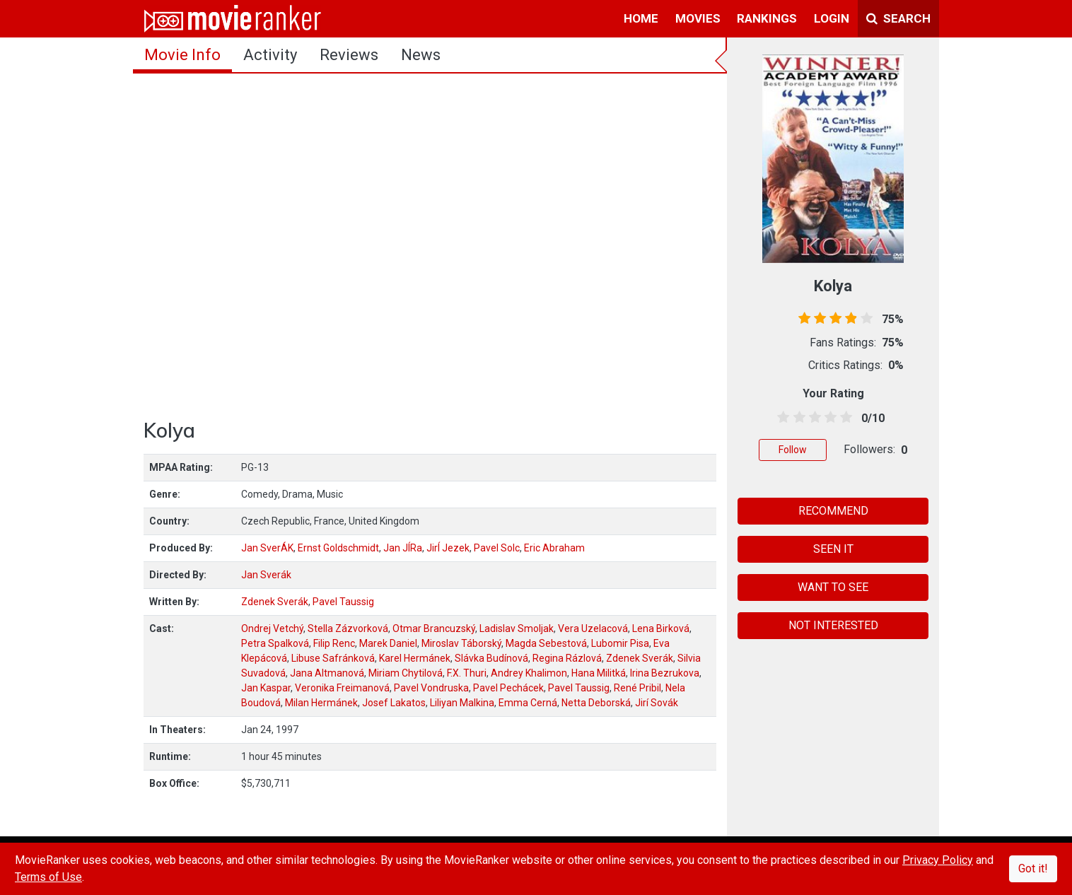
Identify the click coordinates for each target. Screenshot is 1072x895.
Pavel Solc (497, 548)
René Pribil (637, 688)
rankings (767, 18)
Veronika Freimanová (342, 688)
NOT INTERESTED (833, 625)
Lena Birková (660, 628)
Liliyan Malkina (462, 702)
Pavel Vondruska (431, 688)
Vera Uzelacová (593, 628)
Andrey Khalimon (529, 673)
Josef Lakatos (394, 702)
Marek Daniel (388, 643)
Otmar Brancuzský (433, 628)
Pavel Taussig (343, 601)
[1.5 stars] (796, 418)
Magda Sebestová (546, 643)
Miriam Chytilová (405, 673)
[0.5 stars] (781, 418)
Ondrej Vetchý (272, 628)
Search (898, 18)
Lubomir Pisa (620, 643)
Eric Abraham (554, 548)
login (831, 18)
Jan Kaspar (266, 688)
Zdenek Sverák (274, 601)
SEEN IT (833, 549)
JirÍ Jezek (448, 548)
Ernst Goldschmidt (338, 548)
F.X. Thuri (467, 673)
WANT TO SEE (833, 587)
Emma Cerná (528, 702)
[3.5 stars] (828, 418)
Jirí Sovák (656, 702)
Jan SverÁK (267, 548)
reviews (349, 55)
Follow (793, 449)
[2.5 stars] (812, 418)
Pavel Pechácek (508, 688)
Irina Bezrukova (664, 673)
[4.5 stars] (844, 418)
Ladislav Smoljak (516, 628)
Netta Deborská (596, 702)
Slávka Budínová (491, 658)
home (641, 18)
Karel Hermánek (414, 658)
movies (698, 18)
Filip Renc (334, 643)
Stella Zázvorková (348, 628)
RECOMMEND (833, 510)
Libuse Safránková (333, 658)
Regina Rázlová (567, 658)
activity (270, 55)
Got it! (1033, 868)
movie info (182, 55)
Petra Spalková (275, 643)
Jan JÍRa (402, 548)
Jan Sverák (266, 574)
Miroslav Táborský (461, 643)
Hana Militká (598, 673)
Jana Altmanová (327, 673)
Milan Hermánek (321, 702)
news (421, 55)
